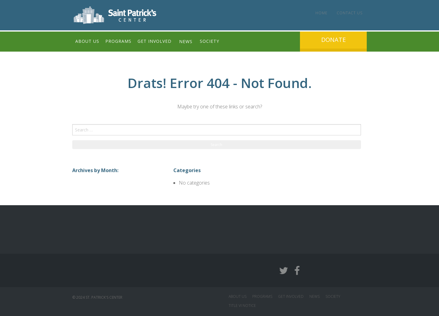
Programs (118, 41)
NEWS (314, 296)
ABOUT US (238, 296)
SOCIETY (332, 296)
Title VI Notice (242, 305)
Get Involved (155, 41)
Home (321, 12)
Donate (333, 40)
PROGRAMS (262, 296)
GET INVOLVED (291, 296)
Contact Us (349, 12)
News (185, 41)
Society (209, 41)
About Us (87, 41)
